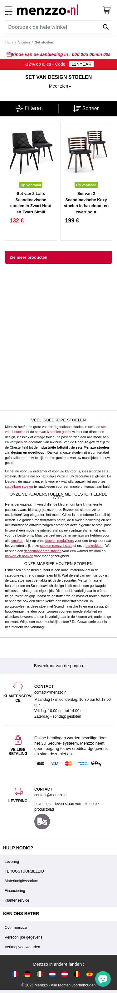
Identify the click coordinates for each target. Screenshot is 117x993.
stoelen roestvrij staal (56, 545)
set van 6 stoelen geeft (52, 432)
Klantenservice (17, 900)
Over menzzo (16, 927)
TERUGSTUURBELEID (24, 871)
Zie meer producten (28, 257)
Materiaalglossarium (21, 881)
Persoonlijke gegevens (23, 937)
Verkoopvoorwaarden (22, 947)
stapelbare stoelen (19, 486)
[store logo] (57, 9)
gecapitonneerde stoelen (42, 551)
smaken (17, 540)
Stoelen (24, 42)
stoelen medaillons (59, 540)
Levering (12, 861)
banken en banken (19, 556)
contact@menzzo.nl (50, 795)
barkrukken (93, 545)
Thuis (9, 42)
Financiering (15, 891)
